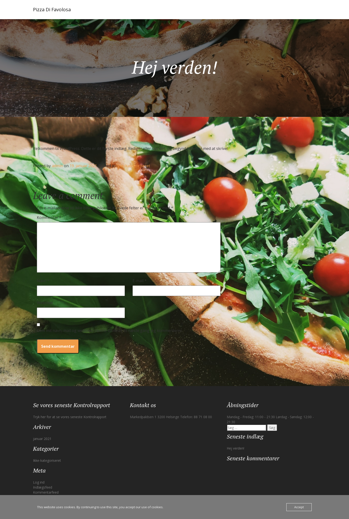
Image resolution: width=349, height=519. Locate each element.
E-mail (140, 280)
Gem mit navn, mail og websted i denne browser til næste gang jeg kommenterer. (110, 330)
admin (57, 165)
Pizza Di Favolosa (52, 9)
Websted (45, 302)
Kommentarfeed (46, 492)
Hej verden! (235, 448)
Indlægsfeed (42, 487)
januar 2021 (42, 438)
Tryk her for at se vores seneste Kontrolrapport (69, 417)
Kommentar (49, 217)
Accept (299, 507)
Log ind (38, 482)
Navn (43, 280)
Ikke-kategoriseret (133, 165)
